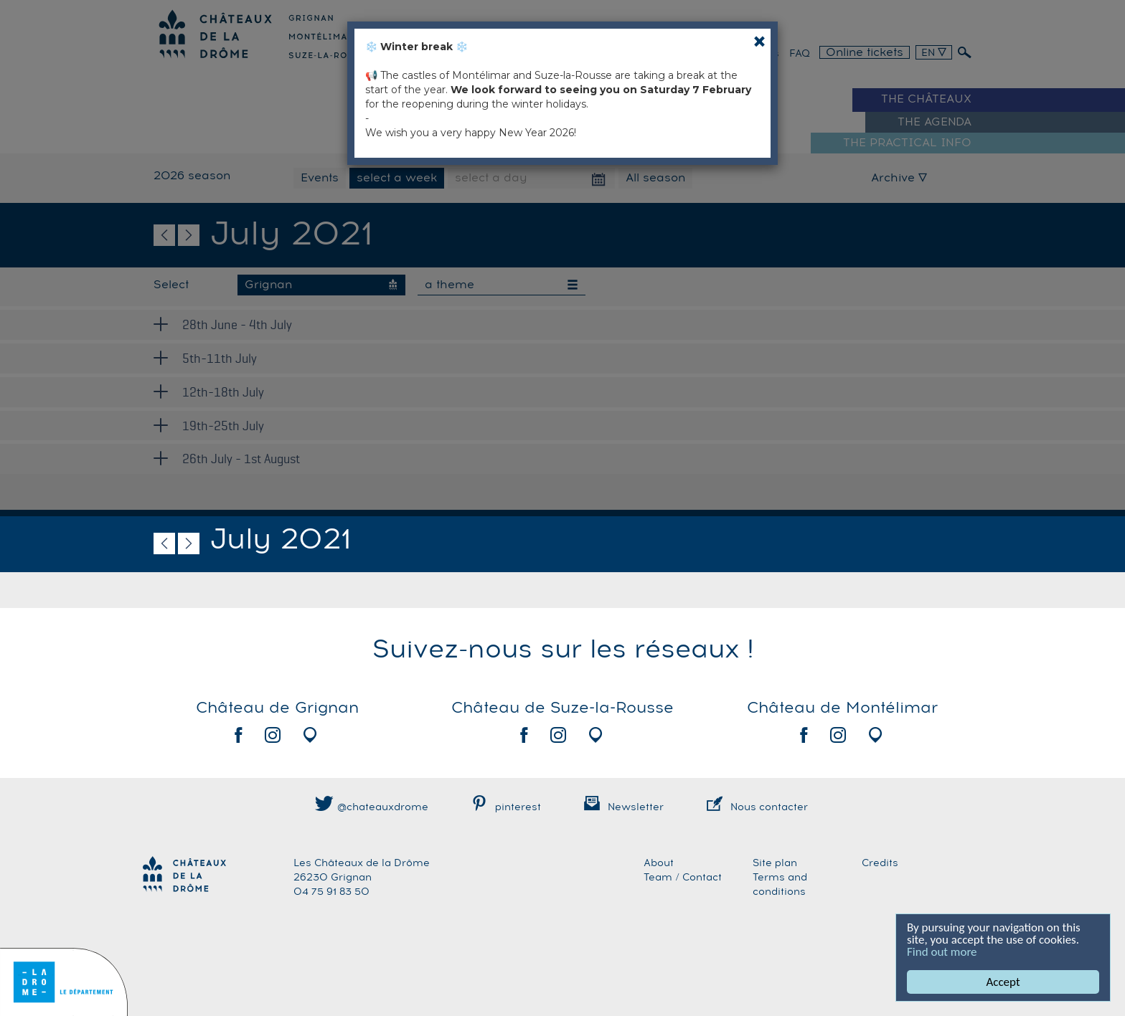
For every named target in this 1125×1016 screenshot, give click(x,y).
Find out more (942, 951)
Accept (1003, 981)
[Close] (759, 41)
